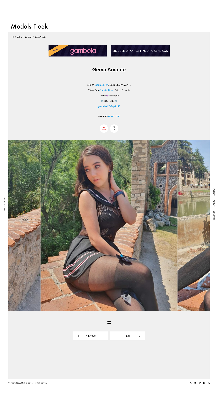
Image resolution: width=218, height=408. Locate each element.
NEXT (127, 336)
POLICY (214, 192)
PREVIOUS (91, 336)
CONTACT (214, 215)
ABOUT (214, 203)
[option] (109, 225)
